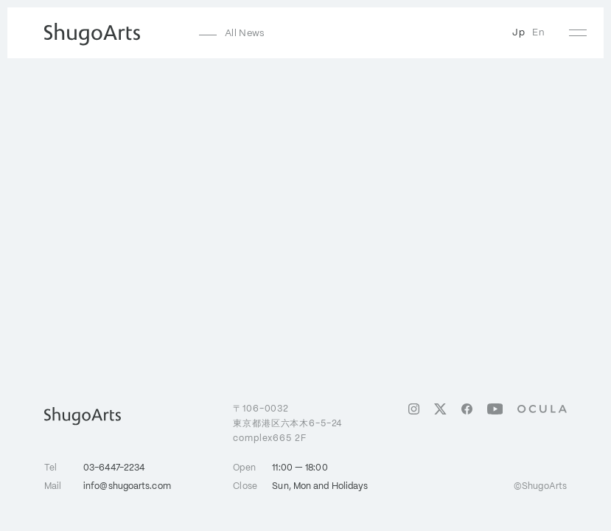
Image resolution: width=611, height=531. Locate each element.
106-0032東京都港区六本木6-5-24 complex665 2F (287, 422)
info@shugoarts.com (127, 486)
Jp (518, 33)
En (538, 33)
